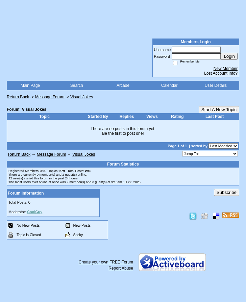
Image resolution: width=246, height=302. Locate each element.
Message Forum (50, 97)
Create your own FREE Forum (106, 262)
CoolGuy (34, 212)
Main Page (30, 85)
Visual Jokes (81, 97)
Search (76, 85)
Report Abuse (120, 268)
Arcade (123, 85)
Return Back (18, 97)
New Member (226, 68)
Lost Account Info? (221, 73)
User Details (216, 85)
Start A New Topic (219, 109)
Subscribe (227, 192)
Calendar (169, 85)
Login (229, 56)
